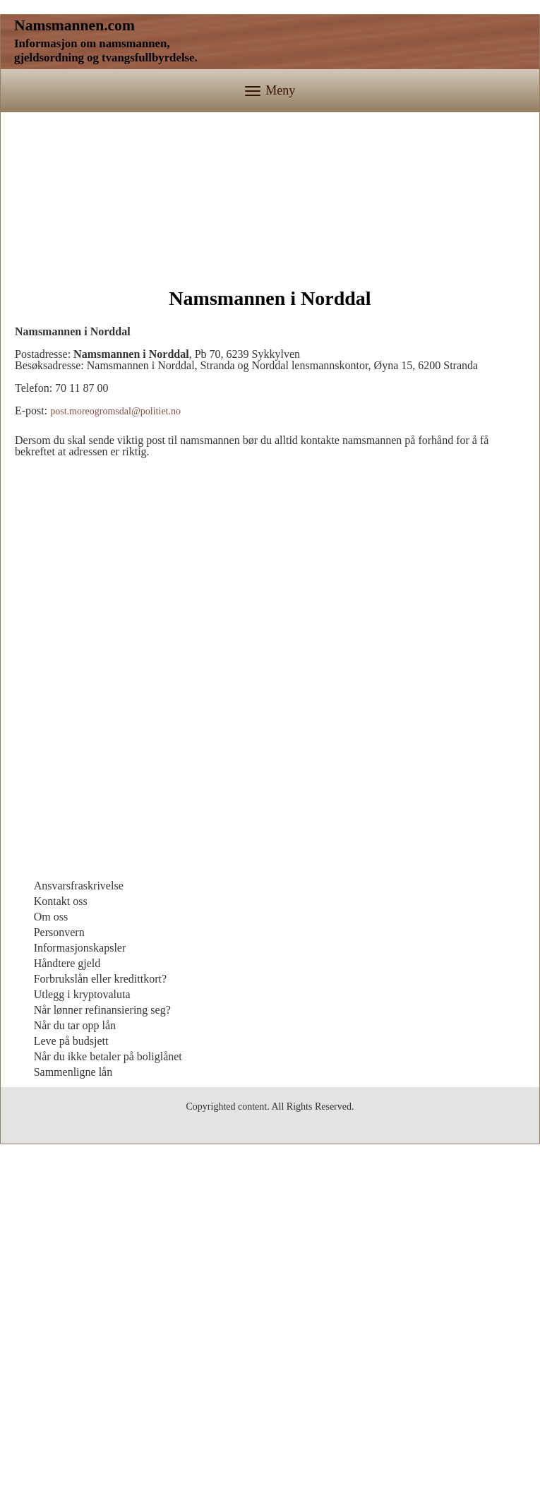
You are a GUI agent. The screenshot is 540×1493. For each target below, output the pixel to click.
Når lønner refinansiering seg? (102, 1282)
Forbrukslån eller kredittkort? (100, 1251)
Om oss (51, 1188)
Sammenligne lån (73, 1344)
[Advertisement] (270, 197)
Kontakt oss (61, 1173)
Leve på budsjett (71, 1313)
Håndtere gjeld (67, 1235)
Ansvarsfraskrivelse (79, 1157)
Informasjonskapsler (80, 1219)
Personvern (59, 1204)
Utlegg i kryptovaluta (82, 1266)
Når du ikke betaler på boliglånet (108, 1328)
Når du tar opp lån (75, 1297)
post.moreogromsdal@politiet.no (115, 683)
